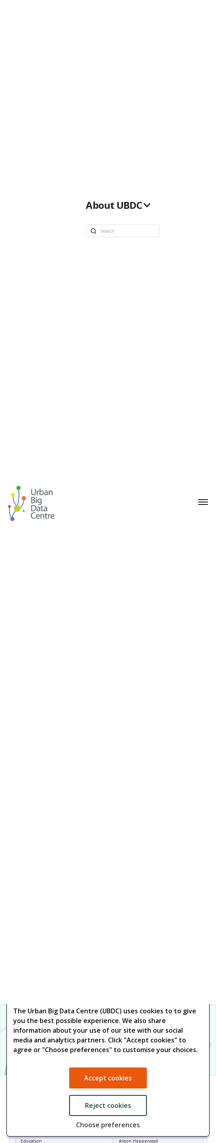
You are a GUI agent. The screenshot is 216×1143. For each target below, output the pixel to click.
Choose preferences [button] (108, 1124)
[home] (29, 502)
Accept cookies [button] (107, 1078)
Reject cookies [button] (108, 1105)
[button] (123, 205)
